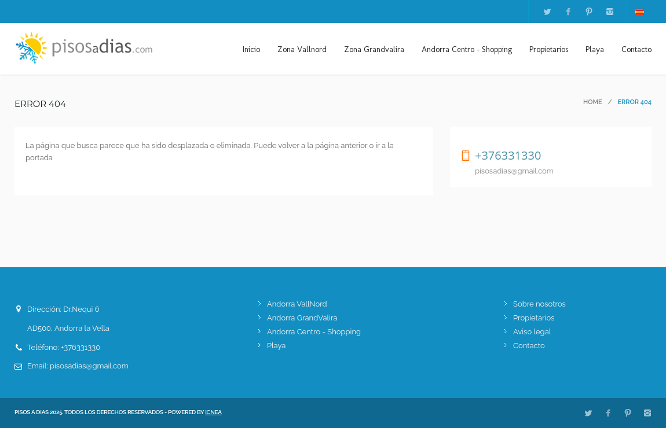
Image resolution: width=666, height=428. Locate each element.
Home (592, 102)
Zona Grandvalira (374, 49)
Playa (595, 49)
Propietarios (548, 49)
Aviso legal (532, 331)
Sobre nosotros (539, 304)
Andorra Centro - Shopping (467, 49)
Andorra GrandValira (302, 317)
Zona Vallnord (302, 49)
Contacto (636, 49)
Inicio (251, 49)
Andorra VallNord (297, 304)
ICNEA (213, 412)
